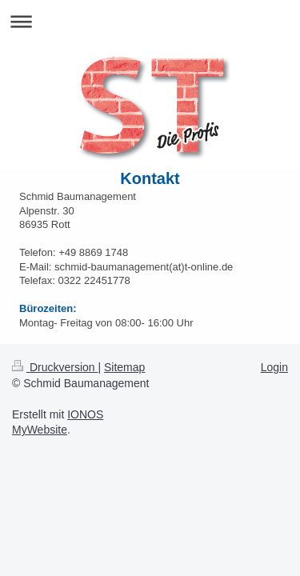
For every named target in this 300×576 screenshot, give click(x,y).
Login (274, 367)
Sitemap (124, 367)
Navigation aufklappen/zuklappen (150, 21)
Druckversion (55, 367)
